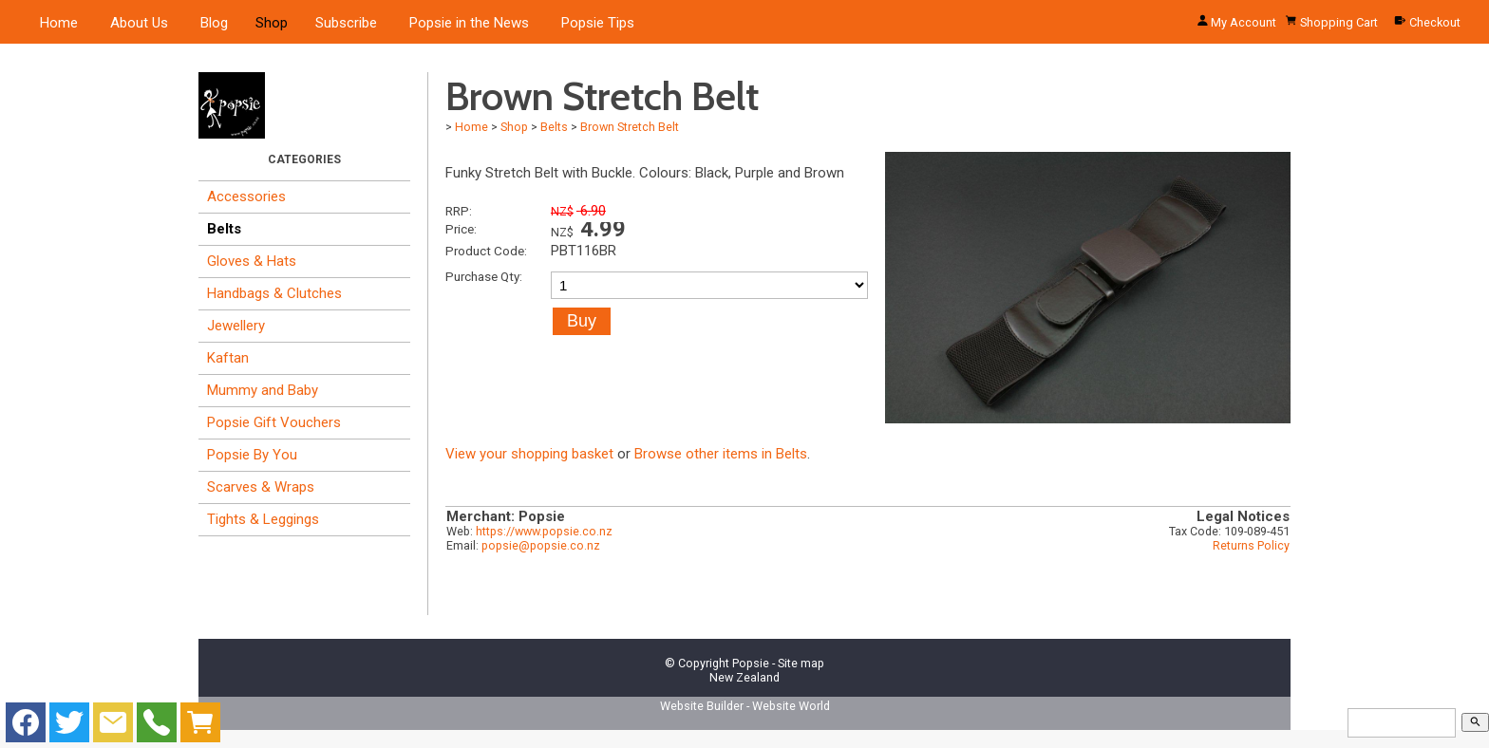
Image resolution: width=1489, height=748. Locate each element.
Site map (801, 663)
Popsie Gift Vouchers (274, 422)
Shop (271, 22)
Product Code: (486, 250)
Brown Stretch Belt (629, 127)
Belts (224, 228)
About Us (139, 22)
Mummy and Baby (262, 390)
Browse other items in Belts (720, 453)
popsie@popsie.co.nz (540, 545)
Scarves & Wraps (260, 487)
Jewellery (236, 325)
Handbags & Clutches (274, 293)
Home (59, 22)
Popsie (750, 663)
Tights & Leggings (263, 519)
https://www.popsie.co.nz (544, 531)
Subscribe (346, 22)
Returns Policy (1251, 545)
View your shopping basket (529, 453)
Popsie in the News (469, 22)
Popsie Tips (597, 22)
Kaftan (228, 357)
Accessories (246, 196)
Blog (214, 22)
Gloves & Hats (251, 261)
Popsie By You (252, 454)
